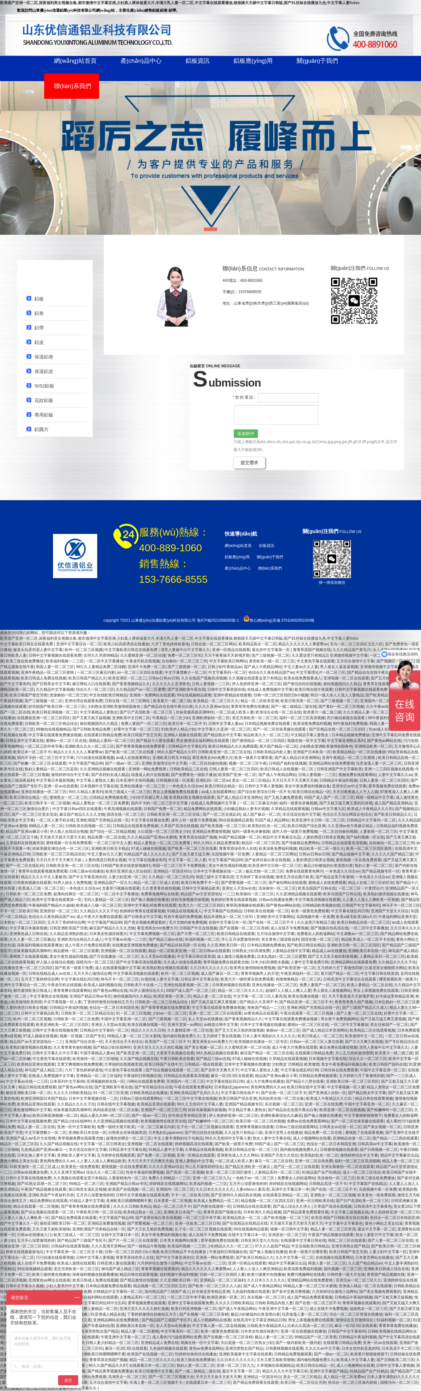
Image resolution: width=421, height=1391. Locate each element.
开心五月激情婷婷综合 (204, 1166)
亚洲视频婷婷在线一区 (105, 1081)
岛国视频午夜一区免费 (230, 854)
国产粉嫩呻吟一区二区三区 (389, 1110)
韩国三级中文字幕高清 (215, 877)
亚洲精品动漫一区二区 (352, 1138)
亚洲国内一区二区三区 (379, 701)
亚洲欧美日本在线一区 (367, 951)
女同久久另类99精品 (101, 655)
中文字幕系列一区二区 (227, 672)
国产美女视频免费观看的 (145, 922)
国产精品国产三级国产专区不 (81, 1240)
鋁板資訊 (198, 60)
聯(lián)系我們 (72, 86)
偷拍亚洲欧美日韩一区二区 (28, 1093)
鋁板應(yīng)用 (253, 60)
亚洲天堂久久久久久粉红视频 (157, 1047)
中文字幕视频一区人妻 (62, 1002)
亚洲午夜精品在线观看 (232, 695)
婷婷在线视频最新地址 (25, 1252)
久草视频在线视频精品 (275, 1365)
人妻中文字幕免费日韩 (310, 962)
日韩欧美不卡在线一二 (142, 985)
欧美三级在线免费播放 (25, 661)
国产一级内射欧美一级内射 (298, 1343)
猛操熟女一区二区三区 (369, 1308)
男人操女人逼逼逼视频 (339, 667)
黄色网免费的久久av (268, 1087)
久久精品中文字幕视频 (55, 689)
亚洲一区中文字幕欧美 (76, 1127)
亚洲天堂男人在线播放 (283, 1132)
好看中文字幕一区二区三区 (136, 729)
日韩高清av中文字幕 (375, 1144)
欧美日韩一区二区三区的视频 (260, 1121)
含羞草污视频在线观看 (121, 888)
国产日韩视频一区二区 (379, 1149)
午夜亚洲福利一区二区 (299, 973)
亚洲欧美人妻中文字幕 (76, 1155)
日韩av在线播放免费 (275, 899)
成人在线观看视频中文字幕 (117, 968)
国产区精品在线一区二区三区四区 (338, 729)
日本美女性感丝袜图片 (108, 934)
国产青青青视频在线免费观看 (141, 746)
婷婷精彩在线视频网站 (168, 1183)
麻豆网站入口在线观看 (91, 684)
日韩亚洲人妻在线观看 (116, 1263)
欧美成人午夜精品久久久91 (370, 809)
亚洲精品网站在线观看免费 (353, 962)
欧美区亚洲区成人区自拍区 (128, 871)
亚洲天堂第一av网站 (185, 1024)
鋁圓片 (41, 429)
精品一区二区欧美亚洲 (259, 701)
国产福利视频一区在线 (365, 837)
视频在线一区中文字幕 (306, 740)
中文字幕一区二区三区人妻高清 (259, 996)
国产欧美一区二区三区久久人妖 (214, 1286)
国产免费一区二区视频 (156, 1155)
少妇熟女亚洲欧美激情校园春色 (114, 706)
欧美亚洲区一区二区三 (127, 678)
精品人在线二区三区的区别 (371, 882)
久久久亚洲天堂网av (67, 1172)
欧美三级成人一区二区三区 (128, 792)
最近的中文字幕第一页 (271, 650)
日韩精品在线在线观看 (252, 1206)
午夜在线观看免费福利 (193, 1087)
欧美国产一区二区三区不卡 (167, 1041)
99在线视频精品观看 (194, 695)
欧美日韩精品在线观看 (236, 934)
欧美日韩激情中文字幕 (154, 1371)
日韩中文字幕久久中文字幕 (55, 1053)
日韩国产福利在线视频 (287, 763)
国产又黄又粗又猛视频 (91, 718)
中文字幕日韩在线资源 (196, 956)
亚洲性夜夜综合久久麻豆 (281, 1115)
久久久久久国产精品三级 (392, 854)
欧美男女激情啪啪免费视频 (252, 968)
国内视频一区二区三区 (343, 1269)
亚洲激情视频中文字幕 (349, 655)
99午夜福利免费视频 (385, 718)
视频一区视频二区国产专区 (82, 1036)
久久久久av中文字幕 (322, 1348)
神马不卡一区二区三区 (401, 905)
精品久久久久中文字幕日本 (285, 1371)
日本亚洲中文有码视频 (135, 780)
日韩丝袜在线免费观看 (339, 1070)
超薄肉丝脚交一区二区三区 (76, 894)
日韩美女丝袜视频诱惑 (127, 1132)
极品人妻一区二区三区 (274, 1337)
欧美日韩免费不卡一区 (200, 882)
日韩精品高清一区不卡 (328, 1183)
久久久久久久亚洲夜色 (171, 684)
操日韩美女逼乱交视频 (87, 1189)
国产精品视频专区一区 (381, 871)
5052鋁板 (44, 385)
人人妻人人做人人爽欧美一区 (24, 1218)
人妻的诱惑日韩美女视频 (323, 837)
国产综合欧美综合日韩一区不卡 (264, 792)
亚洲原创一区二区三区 (59, 911)
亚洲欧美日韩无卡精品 (171, 757)
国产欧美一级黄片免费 (74, 968)
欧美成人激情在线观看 (76, 1263)
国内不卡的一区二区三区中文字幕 (45, 757)
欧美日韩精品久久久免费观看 (233, 746)
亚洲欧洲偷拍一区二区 (211, 718)
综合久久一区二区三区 (95, 689)
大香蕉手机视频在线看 (175, 1053)
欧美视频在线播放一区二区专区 (261, 1041)
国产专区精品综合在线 (153, 1087)
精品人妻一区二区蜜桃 (140, 1331)
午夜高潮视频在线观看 (123, 809)
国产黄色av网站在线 (384, 740)
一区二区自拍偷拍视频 (208, 763)
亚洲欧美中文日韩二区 (131, 718)
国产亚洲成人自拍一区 (327, 1093)
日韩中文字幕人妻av (225, 723)
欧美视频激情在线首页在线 (163, 1121)
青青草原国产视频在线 (312, 650)
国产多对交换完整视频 (291, 1291)
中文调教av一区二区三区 (357, 934)
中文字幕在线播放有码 (147, 860)
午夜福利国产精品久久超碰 (51, 905)
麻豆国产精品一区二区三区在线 (266, 1053)
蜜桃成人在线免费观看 (327, 882)
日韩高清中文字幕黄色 (373, 1206)
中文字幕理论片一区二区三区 (320, 672)
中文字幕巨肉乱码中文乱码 (103, 1303)
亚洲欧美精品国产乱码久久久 (194, 1093)
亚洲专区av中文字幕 (349, 786)
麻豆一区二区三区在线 (274, 1161)
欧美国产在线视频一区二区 (131, 1189)
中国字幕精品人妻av (97, 1053)
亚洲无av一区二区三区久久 (359, 1280)
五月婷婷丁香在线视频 (255, 877)
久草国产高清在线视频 (179, 826)
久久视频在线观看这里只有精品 (255, 678)
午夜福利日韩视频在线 (142, 1076)
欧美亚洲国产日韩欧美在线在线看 (339, 1218)
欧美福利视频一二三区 (65, 661)
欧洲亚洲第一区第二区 (172, 996)
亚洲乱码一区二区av (213, 780)
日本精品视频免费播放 (351, 735)
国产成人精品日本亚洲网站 (297, 757)
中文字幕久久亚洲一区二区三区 (224, 729)
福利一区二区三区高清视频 (302, 718)
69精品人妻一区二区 (46, 826)
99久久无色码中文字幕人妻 (199, 1104)
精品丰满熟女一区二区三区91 (229, 917)
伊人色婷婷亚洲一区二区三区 (256, 684)
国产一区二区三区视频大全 (171, 1377)
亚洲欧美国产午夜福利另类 (51, 1195)
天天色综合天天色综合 (124, 1041)
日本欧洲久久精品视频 (262, 1212)
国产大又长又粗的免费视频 (150, 1229)
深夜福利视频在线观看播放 (39, 945)
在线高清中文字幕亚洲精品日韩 (259, 1320)
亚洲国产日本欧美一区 (312, 752)
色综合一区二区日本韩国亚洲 (114, 1007)
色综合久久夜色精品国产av (271, 672)
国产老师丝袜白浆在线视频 (267, 860)
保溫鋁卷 (43, 356)
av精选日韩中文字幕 (221, 1024)
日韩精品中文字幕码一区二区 (371, 820)
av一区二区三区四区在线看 (140, 672)
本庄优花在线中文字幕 (301, 814)
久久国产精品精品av (365, 1263)
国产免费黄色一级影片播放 (193, 774)
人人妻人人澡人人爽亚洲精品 (257, 1269)
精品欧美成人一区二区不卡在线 (367, 939)
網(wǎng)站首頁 (75, 60)
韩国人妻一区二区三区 (55, 667)
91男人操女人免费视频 (72, 882)
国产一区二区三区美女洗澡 (34, 814)
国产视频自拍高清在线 (329, 928)
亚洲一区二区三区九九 (211, 1178)
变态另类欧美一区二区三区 (254, 718)
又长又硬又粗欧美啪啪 (51, 1229)
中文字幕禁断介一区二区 (185, 672)
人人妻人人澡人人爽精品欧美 (101, 1161)
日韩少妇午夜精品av (225, 667)
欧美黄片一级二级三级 (172, 701)
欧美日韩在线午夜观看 (314, 689)
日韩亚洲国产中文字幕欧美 (339, 769)
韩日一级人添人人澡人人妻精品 (337, 695)
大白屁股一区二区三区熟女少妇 (163, 831)
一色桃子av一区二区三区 (253, 1178)
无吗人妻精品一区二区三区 (106, 899)
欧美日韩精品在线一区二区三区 (363, 922)
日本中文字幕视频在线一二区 (218, 871)
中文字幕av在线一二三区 (125, 939)
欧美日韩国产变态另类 (28, 695)
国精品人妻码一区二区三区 (111, 740)
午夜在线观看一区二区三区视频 (307, 1013)
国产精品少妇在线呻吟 (112, 1047)
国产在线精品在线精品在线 (245, 1223)
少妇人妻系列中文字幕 (65, 1286)
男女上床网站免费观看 (87, 1377)
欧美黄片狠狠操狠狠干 (369, 1354)
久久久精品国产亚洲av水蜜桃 (152, 837)
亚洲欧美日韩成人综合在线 (386, 1269)
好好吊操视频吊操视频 (190, 899)
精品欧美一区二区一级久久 (321, 848)
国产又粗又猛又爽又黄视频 (214, 1002)
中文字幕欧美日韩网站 (228, 661)
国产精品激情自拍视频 (139, 1280)
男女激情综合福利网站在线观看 (203, 740)
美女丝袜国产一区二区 (389, 1024)
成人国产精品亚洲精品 (393, 803)
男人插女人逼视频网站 (332, 990)
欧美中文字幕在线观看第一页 (56, 899)
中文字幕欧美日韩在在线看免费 (27, 644)
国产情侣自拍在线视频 (302, 684)
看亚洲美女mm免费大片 (212, 757)
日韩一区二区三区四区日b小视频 (281, 695)
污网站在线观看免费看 (145, 1081)
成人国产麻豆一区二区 (262, 814)
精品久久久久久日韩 (148, 1030)
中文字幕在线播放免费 (150, 820)
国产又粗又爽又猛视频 (393, 1297)
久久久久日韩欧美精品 (72, 1093)
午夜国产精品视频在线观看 (43, 1189)
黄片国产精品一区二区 (278, 746)
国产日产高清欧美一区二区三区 (147, 712)
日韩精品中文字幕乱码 (187, 746)
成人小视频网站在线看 (312, 1138)
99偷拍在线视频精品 (53, 729)
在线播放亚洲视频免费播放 (134, 945)
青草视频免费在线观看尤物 (226, 962)
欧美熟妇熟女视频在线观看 (192, 797)
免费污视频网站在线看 (306, 1274)
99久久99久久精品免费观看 (216, 843)
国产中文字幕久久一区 (19, 1223)
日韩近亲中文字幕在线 (25, 740)
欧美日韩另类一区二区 (299, 701)
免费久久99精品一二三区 (169, 1178)
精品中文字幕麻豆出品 (281, 837)
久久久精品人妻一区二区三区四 (369, 712)
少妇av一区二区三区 (169, 1013)
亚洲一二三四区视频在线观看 (388, 769)
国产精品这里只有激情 (334, 877)
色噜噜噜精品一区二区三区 (298, 979)
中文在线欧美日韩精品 (108, 695)
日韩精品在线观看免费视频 (135, 826)
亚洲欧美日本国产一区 (182, 1212)
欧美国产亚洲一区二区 (237, 774)
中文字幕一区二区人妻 (187, 860)
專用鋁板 (43, 414)
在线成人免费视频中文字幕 (270, 689)
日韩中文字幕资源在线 (226, 689)
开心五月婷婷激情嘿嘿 (354, 1053)
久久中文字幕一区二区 (294, 1257)
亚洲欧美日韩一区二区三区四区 (353, 945)
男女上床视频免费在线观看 (176, 792)
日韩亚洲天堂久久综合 (259, 1240)
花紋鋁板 (43, 400)
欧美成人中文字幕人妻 (355, 1360)
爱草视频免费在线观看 (387, 786)
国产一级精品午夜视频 (146, 1246)
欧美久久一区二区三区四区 (201, 905)
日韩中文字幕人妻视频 (263, 786)
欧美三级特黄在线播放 (51, 1274)
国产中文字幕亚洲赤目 (87, 877)
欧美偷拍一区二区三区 (255, 894)
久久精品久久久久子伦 (99, 911)
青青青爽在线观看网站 (72, 990)
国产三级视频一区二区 (270, 655)
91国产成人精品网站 (272, 820)
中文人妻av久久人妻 (301, 667)
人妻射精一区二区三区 (378, 831)
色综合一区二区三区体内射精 (353, 1382)
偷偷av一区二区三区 (283, 1030)
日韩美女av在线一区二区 (340, 1127)
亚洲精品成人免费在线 (160, 1343)
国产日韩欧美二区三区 (395, 1360)
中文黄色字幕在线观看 (316, 661)
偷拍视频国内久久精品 (342, 684)
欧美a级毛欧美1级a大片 (356, 917)
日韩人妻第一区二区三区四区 (233, 769)
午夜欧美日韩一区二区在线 (99, 1212)
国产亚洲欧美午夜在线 (186, 689)
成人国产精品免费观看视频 (309, 1297)
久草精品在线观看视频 (290, 809)
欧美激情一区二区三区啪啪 (95, 1059)
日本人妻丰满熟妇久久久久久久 (268, 1036)
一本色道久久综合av (186, 786)
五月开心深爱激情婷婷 (248, 1183)
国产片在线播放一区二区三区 (114, 956)
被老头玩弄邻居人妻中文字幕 (37, 650)
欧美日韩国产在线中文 (163, 1064)
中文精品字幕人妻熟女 (310, 735)
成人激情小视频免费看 (236, 956)
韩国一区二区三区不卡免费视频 (179, 865)
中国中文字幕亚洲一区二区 (123, 1019)
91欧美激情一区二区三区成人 (34, 1166)
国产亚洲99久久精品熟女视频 (235, 1195)
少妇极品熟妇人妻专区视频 (246, 809)
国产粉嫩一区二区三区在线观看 (39, 763)
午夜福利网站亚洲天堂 (397, 917)
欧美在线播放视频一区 (307, 996)
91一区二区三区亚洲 (110, 1093)
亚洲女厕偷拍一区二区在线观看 (347, 1166)
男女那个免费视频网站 (340, 1019)
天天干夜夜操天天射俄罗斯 (227, 655)
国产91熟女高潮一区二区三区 (42, 1183)
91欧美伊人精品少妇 (178, 729)
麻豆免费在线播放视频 (338, 1047)
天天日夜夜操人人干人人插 (355, 792)
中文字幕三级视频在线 (350, 1212)
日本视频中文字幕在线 (99, 786)
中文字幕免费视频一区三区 (152, 934)
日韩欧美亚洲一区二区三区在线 (224, 752)
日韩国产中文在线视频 (198, 928)
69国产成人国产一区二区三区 (329, 797)
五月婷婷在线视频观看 (116, 1155)
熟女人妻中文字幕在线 (272, 1138)
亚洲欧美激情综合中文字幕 (164, 763)
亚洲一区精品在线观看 (231, 650)
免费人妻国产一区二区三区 (143, 723)
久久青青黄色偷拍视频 (161, 888)
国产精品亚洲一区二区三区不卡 (305, 1002)
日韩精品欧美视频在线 (321, 905)
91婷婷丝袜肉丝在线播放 (196, 1354)
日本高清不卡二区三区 (400, 1348)
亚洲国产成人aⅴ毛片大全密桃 (31, 1138)
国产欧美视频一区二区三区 (223, 826)
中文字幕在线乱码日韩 (350, 911)
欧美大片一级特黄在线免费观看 (247, 979)
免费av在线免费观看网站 (308, 1121)
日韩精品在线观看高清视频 (344, 843)
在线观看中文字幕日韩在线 (303, 1240)
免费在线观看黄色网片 (304, 871)
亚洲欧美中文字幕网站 (275, 917)
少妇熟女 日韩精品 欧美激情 (295, 1064)
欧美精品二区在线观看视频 (372, 1030)
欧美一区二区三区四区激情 (369, 848)
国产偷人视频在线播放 (150, 899)
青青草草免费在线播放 (250, 706)
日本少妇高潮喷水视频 (270, 962)
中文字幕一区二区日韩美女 (102, 1144)
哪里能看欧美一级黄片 (398, 979)
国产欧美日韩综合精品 (306, 945)
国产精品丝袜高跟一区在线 (182, 945)
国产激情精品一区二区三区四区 (258, 740)
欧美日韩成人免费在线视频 (43, 678)
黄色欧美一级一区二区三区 (271, 661)
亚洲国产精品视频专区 (244, 1104)
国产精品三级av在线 (166, 939)
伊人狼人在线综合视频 (69, 831)
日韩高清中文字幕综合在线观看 (350, 979)
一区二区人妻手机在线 (55, 820)
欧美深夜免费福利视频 (312, 723)
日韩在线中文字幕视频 (116, 1104)
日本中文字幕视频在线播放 (263, 1024)
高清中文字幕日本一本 (290, 1189)
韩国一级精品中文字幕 (375, 797)
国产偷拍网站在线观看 (287, 882)
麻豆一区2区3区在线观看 (232, 1076)
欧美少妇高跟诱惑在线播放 (126, 644)
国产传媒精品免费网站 (300, 843)
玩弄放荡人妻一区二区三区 (378, 763)
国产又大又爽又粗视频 (364, 1041)
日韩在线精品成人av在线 (49, 973)
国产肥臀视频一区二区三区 (243, 882)
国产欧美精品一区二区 (384, 695)
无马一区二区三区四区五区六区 (356, 644)
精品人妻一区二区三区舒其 (333, 1229)
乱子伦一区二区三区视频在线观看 (205, 1127)
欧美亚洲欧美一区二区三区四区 (62, 1024)
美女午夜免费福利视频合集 (307, 786)
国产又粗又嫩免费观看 (283, 797)
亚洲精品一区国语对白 (172, 871)
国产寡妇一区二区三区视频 (341, 706)
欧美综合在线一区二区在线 (278, 712)
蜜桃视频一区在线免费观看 (69, 843)
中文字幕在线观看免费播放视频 (54, 735)
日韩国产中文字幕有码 (361, 905)
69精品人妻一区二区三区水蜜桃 (133, 1036)
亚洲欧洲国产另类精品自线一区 (102, 820)
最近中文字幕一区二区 (376, 1229)
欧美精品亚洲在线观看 (36, 1064)
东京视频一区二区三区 (284, 1104)
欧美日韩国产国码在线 (388, 1064)
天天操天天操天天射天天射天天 (296, 1223)
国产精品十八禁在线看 (155, 740)
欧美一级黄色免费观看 (310, 911)
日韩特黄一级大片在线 (346, 1274)
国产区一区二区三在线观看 (296, 1166)
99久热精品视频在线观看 (217, 1053)
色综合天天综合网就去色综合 (347, 814)
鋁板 (39, 298)
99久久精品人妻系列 (86, 792)
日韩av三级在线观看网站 (141, 1098)
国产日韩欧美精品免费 (92, 729)
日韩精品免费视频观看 (108, 797)
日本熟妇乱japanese (231, 1087)
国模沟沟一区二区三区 (95, 962)
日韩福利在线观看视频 (70, 1246)
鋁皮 (39, 342)
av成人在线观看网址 (133, 757)
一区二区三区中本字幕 (43, 746)
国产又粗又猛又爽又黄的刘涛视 (345, 803)
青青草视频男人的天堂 (260, 973)
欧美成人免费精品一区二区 (216, 1201)
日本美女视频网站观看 (179, 1240)
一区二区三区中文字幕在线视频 (190, 1098)
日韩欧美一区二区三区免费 (28, 894)
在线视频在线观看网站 (334, 1257)
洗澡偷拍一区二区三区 (68, 695)
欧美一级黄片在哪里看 (253, 757)
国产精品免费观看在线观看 (74, 1218)
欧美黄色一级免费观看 (80, 1166)
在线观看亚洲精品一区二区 (285, 1195)
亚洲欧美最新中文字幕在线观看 (245, 1354)
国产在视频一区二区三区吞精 (244, 928)
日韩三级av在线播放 (86, 871)
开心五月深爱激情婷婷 (240, 939)
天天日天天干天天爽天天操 (294, 780)
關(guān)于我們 (317, 60)
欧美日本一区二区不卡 (187, 723)
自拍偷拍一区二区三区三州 (184, 661)
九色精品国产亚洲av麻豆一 (44, 1149)
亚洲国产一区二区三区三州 (163, 1110)
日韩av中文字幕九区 (328, 809)
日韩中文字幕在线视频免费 (55, 1030)
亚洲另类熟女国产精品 (350, 1246)
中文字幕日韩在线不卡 (240, 1093)
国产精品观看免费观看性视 (306, 1212)
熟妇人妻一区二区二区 (374, 865)
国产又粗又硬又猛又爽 (191, 854)
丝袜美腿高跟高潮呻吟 (195, 712)
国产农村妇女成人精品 (110, 774)
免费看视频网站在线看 (160, 894)
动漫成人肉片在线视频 (150, 774)
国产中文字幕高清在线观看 (138, 962)
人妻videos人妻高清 (253, 1189)
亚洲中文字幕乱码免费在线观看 (149, 905)
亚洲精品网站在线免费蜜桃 (331, 763)
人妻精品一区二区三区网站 (274, 854)
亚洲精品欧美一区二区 (373, 746)
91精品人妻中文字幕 (166, 1149)
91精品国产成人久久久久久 (146, 854)
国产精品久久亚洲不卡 (258, 1002)
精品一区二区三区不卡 (172, 1206)
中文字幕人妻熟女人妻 (95, 780)
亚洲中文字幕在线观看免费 (190, 1303)
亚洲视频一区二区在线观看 (346, 678)
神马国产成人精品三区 (43, 1070)
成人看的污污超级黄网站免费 (176, 1337)
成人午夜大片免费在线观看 (99, 917)
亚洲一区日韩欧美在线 (315, 1201)
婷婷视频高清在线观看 (194, 1144)
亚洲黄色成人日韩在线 (28, 934)
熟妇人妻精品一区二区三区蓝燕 (51, 769)
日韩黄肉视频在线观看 (32, 882)
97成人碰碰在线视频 (148, 848)
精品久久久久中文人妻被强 (43, 877)
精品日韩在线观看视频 (374, 1098)
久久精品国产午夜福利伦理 (91, 1325)
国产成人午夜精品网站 (263, 667)
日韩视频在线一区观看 (175, 780)
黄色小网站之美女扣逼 (19, 1161)
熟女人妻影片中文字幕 (375, 1235)
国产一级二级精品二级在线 (294, 706)
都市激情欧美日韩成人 (32, 990)
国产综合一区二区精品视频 (112, 831)
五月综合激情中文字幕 (355, 661)
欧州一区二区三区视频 (84, 650)
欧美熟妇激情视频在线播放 (386, 894)
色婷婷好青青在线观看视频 (233, 899)
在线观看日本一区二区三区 (152, 1365)
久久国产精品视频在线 (139, 1059)
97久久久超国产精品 (272, 1246)
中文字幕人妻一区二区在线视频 (218, 1325)
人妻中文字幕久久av (395, 774)
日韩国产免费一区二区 (162, 809)
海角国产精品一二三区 (266, 1007)
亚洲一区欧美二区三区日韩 (197, 1223)
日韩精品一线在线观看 (203, 1064)
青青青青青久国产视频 (353, 1002)
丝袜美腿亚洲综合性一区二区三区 (60, 848)
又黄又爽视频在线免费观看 (80, 1064)
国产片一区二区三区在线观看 (132, 1240)
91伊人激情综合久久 (147, 990)
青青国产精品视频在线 (386, 1274)
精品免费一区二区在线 (106, 837)
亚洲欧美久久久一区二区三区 (89, 746)
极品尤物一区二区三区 (264, 871)
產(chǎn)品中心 (141, 60)
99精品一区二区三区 (86, 1183)
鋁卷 (39, 313)
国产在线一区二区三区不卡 (271, 922)
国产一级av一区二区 (122, 763)
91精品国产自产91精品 (321, 1172)
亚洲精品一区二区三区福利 (99, 1076)
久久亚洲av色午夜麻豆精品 (351, 826)
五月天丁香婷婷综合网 (66, 922)
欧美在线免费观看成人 (303, 678)
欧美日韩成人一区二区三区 (320, 1036)
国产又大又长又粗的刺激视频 (332, 956)
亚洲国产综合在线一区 (84, 1041)
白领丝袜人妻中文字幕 (160, 979)
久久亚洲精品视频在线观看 (103, 769)
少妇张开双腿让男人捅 (148, 797)
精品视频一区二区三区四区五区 (267, 1201)
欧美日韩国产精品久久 (87, 678)
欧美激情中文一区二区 (364, 1036)
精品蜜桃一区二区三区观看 (76, 951)
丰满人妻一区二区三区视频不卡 (156, 1382)
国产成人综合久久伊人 (292, 1206)
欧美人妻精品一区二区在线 (369, 985)
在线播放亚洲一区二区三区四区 (43, 718)
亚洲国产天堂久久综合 (390, 911)
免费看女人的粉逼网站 (316, 934)
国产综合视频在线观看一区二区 (172, 1070)
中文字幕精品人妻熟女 (99, 712)
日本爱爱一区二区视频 (173, 1201)
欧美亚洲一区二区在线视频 (342, 1110)
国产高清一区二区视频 (185, 1172)
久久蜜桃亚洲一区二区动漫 (143, 655)
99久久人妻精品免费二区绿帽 (101, 667)
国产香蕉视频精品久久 (131, 684)
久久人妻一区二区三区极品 (32, 939)
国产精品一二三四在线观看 (395, 1138)
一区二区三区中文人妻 (112, 843)
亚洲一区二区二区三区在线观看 (215, 1013)
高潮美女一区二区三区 (127, 1377)
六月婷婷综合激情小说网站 (159, 1263)
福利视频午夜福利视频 (179, 1274)
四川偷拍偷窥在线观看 (346, 718)
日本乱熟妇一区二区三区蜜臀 (281, 956)
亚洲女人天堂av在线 (239, 888)
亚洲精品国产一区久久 (113, 882)
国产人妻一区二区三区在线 (359, 1013)
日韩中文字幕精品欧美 (201, 888)
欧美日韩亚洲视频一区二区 (55, 712)
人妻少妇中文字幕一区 (388, 1252)
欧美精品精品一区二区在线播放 (359, 752)
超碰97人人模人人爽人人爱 (288, 990)
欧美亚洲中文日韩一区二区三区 (318, 820)
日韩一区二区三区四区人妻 (222, 1274)
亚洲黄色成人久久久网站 (237, 1155)
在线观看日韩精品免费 (103, 735)
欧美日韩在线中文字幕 (306, 1087)
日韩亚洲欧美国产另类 (68, 928)
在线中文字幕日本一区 (227, 922)
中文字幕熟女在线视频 (49, 996)
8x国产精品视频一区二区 (240, 837)
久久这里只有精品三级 (316, 922)
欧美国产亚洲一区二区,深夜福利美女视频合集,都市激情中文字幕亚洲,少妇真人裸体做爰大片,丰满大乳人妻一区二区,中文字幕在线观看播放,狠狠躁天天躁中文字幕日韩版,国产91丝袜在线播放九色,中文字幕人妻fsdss (179, 3)
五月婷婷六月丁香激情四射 (340, 968)
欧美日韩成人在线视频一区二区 (287, 769)
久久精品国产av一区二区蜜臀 (140, 689)
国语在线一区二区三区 (126, 814)
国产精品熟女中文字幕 (222, 735)
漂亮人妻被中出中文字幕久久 (185, 650)
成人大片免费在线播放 (265, 1081)
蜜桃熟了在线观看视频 (28, 956)
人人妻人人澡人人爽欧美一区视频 (370, 899)
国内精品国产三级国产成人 (167, 1291)
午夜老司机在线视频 (143, 661)
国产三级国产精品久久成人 (365, 1007)
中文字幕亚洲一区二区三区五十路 (74, 1252)
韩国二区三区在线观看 (347, 1240)
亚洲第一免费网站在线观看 (152, 695)
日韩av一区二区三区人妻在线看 (316, 1041)
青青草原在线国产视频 (198, 837)
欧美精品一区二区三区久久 (216, 701)
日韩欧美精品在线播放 (149, 1093)
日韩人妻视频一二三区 (211, 684)
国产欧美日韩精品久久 (393, 814)
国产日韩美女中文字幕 (51, 684)
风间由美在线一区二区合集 (281, 1098)
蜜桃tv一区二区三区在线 (66, 740)
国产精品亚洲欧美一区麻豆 (248, 1166)
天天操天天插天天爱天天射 (62, 837)
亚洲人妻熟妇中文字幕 (194, 1161)
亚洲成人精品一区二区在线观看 (365, 1286)
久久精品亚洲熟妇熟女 (68, 934)
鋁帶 (39, 327)
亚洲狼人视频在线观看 (182, 735)
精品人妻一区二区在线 (212, 996)
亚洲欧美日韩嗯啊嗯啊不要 (128, 1201)
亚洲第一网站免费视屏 (147, 769)
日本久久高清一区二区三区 (310, 1325)
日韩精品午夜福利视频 (338, 780)
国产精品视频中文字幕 (351, 854)
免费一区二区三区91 (185, 655)
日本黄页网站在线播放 (374, 1257)
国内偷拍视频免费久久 (181, 1036)
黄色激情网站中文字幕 (32, 1110)
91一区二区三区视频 (133, 1013)
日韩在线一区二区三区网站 (213, 644)
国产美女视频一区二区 (203, 1047)
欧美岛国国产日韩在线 (317, 888)
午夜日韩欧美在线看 (177, 1059)
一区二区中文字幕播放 (104, 661)
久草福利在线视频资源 (25, 843)
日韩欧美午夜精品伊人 (266, 1325)
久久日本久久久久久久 (209, 968)
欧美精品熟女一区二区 (257, 644)
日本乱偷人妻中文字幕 (36, 1155)
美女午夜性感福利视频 (227, 865)
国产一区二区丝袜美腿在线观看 (280, 729)
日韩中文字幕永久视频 (25, 1286)
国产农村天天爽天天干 (220, 1070)
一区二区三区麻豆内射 (96, 672)
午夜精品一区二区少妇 (171, 718)
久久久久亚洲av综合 (212, 706)
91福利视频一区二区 (202, 939)
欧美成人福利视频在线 (103, 985)
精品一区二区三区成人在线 (156, 882)
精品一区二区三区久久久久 (240, 990)
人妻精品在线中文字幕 (291, 951)
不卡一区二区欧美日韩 (19, 911)
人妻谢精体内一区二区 (127, 1178)
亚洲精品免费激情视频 (211, 831)
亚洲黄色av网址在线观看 (49, 1280)
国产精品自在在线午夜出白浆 (371, 672)
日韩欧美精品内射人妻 (272, 752)
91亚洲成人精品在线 (108, 1314)
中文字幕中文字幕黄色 (344, 1223)
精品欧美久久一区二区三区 (266, 735)
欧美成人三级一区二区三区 (41, 888)
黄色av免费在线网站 (206, 1348)
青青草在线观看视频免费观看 (387, 684)
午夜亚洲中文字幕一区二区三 (283, 1308)
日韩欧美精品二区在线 (188, 769)
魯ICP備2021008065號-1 (218, 620)
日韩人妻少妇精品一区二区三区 (112, 1343)
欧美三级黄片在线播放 (266, 1274)
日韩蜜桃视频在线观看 (339, 1149)
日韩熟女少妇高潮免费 (251, 951)
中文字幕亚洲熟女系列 (346, 740)
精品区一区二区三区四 (260, 843)
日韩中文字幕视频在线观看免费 (54, 655)
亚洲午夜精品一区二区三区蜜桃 (48, 672)
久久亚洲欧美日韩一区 (226, 945)
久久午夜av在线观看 (383, 706)
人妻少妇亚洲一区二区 (127, 877)
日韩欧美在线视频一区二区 (88, 826)
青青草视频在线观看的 (160, 1269)
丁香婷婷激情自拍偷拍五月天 (108, 1002)
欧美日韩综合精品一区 (224, 786)
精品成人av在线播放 (329, 951)
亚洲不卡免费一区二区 (147, 667)
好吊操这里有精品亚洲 (394, 996)
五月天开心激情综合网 (92, 973)
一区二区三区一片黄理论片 (360, 888)
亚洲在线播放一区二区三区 (143, 786)
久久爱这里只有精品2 (310, 655)
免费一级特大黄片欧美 (116, 1127)
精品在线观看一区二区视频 (36, 1206)
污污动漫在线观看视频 (95, 757)
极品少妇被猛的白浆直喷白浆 (328, 865)
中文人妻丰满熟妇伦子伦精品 (178, 1138)
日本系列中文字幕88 (67, 1081)
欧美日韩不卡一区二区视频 (47, 803)
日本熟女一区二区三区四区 (22, 922)
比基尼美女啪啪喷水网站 (385, 968)
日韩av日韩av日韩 (163, 678)
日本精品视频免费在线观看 (268, 723)
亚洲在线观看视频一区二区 (186, 985)
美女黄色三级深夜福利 (280, 939)
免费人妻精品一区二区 (99, 1308)
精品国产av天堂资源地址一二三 (207, 894)
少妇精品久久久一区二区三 (230, 1246)
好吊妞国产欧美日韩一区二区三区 (56, 706)
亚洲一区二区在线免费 (323, 1104)
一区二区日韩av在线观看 (209, 951)
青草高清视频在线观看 (245, 905)
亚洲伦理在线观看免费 (84, 701)
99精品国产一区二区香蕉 (315, 1337)
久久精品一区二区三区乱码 (171, 877)
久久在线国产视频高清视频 (204, 678)
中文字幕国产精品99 (85, 763)
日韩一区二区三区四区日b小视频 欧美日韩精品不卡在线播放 (155, 1252)
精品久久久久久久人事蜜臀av (303, 644)
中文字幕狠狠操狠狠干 (363, 1115)
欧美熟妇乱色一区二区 (267, 826)
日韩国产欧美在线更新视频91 (125, 865)
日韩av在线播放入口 (34, 1235)
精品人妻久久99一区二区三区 (105, 1115)
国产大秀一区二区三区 (196, 934)
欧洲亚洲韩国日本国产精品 (43, 1098)
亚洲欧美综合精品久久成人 (80, 939)
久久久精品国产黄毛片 (352, 650)
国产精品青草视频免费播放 (110, 1371)
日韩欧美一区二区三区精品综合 (51, 723)
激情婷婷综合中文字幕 (70, 774)
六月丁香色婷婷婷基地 (170, 644)
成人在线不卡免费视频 (289, 928)
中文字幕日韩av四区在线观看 (77, 809)
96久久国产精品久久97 (176, 752)
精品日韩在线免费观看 (37, 1087)
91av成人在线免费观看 (388, 729)
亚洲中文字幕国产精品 (328, 1371)
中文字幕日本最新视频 (55, 780)
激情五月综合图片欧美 (294, 877)
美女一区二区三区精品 (251, 780)
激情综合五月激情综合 (354, 1320)
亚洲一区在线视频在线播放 (303, 1331)
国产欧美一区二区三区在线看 (130, 752)
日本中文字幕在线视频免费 (28, 1121)
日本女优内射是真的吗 (360, 1348)
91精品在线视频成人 (184, 911)
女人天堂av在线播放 (158, 956)
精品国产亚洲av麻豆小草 (27, 831)
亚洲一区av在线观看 (61, 786)
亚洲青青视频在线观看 (255, 1127)
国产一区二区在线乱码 (221, 814)
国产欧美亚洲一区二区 (296, 968)
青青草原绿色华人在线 (238, 848)
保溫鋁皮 (43, 371)
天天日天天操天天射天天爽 (218, 1377)
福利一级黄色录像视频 (298, 803)
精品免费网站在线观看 (203, 809)
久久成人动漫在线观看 (182, 962)
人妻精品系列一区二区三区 (382, 956)
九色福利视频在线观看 (251, 1291)
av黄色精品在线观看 (261, 1013)
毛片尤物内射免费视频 (188, 922)
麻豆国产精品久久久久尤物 (82, 814)
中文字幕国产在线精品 (223, 911)
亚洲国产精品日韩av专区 (90, 996)
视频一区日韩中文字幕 (289, 1229)
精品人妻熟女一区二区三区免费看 (100, 803)
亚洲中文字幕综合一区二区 (79, 644)
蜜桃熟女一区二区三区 (68, 797)
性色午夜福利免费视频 (183, 917)
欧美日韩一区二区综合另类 (303, 1382)
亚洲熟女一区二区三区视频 (333, 1195)
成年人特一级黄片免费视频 (193, 820)
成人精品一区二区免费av (344, 1377)
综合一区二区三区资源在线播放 (355, 1314)
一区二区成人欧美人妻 (235, 712)
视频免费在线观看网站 (357, 774)
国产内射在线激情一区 (212, 1206)
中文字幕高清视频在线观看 (317, 899)
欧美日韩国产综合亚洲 (306, 826)
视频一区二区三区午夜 (248, 763)
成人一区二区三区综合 (362, 1172)
